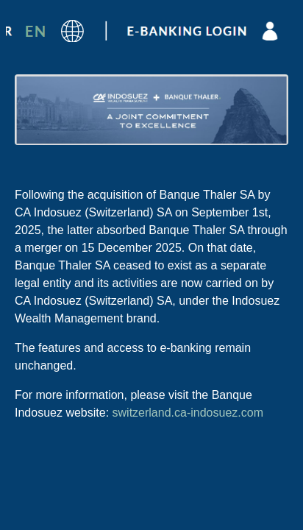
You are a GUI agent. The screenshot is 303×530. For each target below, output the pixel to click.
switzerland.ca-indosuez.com (188, 412)
